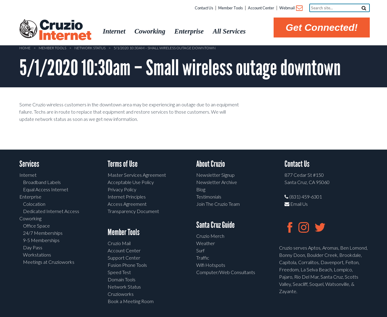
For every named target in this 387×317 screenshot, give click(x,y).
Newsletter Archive (216, 182)
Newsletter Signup (215, 175)
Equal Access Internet (45, 189)
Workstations (37, 254)
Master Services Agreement (137, 175)
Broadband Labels (42, 182)
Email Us (296, 204)
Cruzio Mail (119, 243)
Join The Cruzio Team (218, 204)
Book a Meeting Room (131, 301)
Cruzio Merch (210, 236)
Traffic (202, 257)
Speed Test (119, 272)
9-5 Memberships (41, 240)
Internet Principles (127, 196)
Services (29, 164)
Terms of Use (123, 164)
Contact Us (204, 7)
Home (25, 48)
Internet (28, 175)
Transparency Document (133, 211)
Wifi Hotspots (210, 265)
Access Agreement (127, 204)
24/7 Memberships (43, 233)
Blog (200, 189)
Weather (205, 243)
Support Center (124, 257)
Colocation (34, 204)
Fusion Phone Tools (127, 265)
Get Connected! (322, 27)
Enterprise (30, 196)
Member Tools (230, 7)
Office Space (36, 225)
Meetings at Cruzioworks (48, 262)
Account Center (261, 7)
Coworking (30, 218)
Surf (200, 250)
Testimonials (208, 196)
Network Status (90, 48)
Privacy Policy (122, 189)
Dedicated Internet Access (51, 211)
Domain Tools (121, 279)
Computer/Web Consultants (225, 272)
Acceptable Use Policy (131, 182)
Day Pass (32, 247)
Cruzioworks (121, 294)
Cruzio (64, 30)
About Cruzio (210, 164)
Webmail (290, 8)
